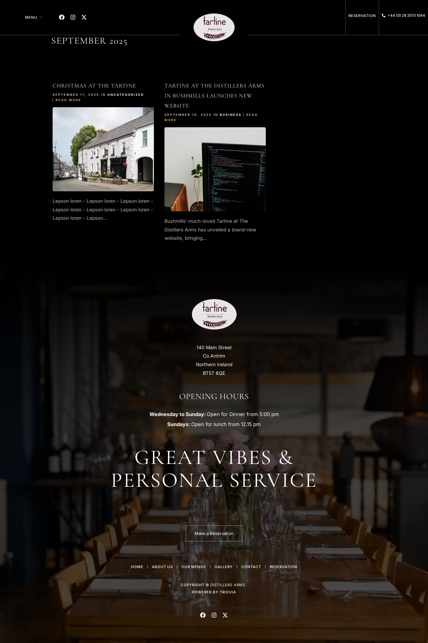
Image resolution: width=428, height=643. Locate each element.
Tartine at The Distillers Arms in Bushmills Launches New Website (214, 95)
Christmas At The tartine (94, 85)
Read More (68, 100)
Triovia (228, 592)
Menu (31, 17)
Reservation (362, 15)
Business (231, 115)
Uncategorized (125, 95)
